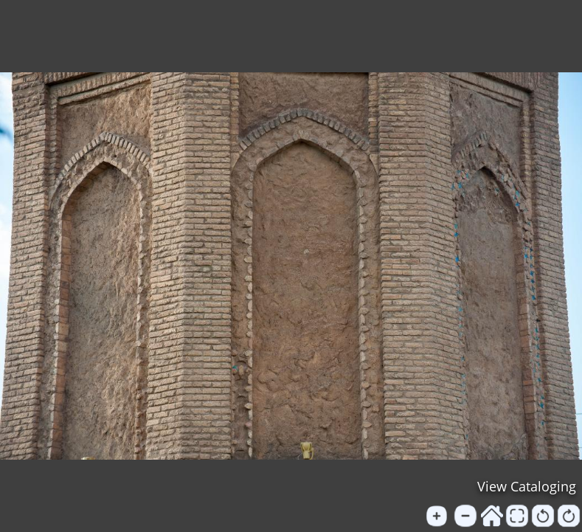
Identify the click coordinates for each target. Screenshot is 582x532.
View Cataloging (526, 486)
